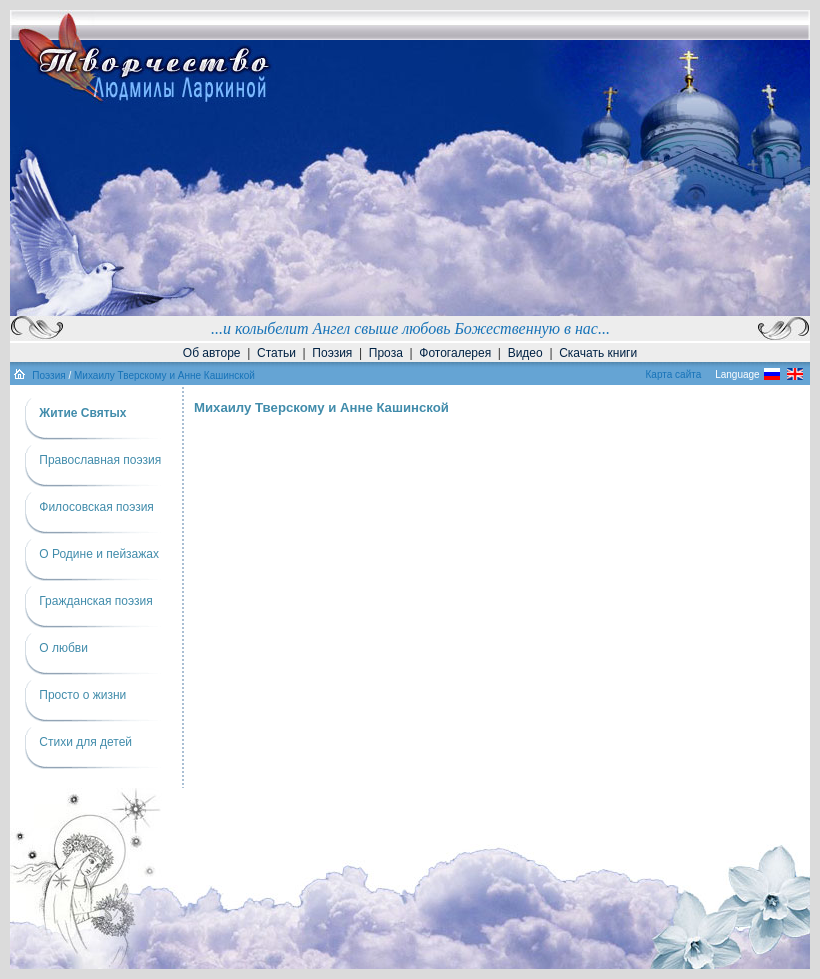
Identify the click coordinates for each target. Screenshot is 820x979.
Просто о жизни (82, 695)
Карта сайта (674, 374)
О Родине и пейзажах (99, 554)
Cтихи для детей (85, 742)
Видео (525, 353)
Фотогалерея (455, 353)
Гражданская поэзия (95, 601)
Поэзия (332, 353)
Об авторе (212, 353)
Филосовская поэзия (96, 507)
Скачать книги (598, 353)
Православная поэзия (100, 460)
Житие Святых (82, 413)
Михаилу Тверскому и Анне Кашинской (164, 375)
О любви (63, 648)
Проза (386, 353)
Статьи (276, 353)
